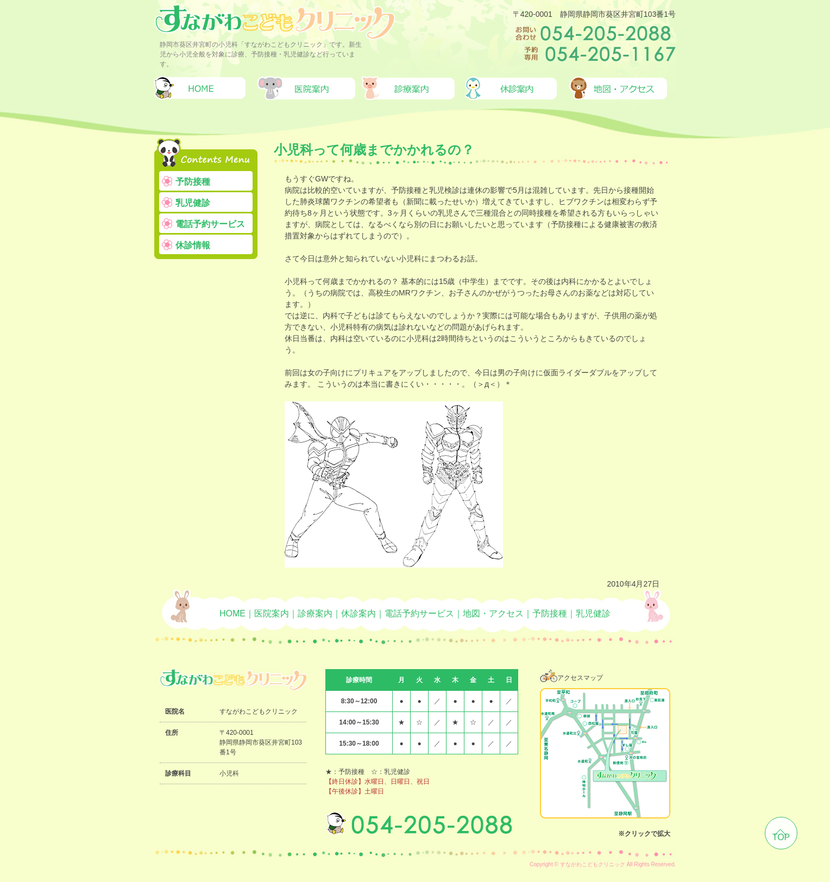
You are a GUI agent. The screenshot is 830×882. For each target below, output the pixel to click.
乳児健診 (192, 202)
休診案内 (358, 613)
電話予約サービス (210, 224)
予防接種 (192, 181)
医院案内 (271, 613)
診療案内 (315, 613)
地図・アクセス (493, 613)
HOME (232, 613)
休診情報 (192, 245)
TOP (781, 837)
